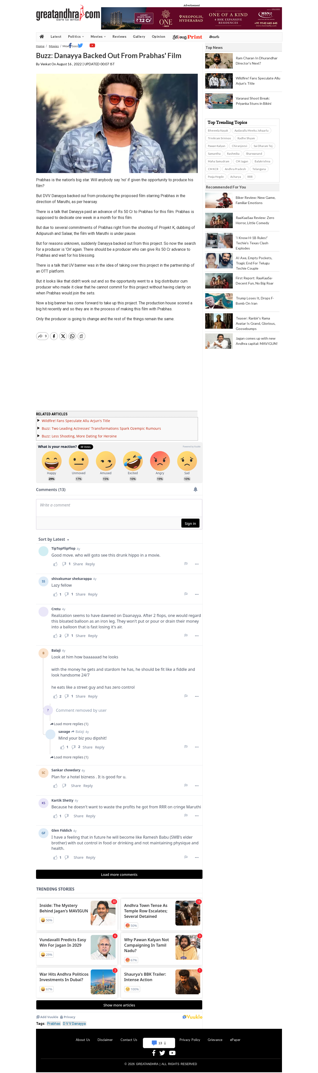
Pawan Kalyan (216, 145)
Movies (98, 37)
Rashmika (233, 153)
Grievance (215, 1037)
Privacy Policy (190, 1037)
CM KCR (213, 169)
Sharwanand (254, 153)
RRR (250, 176)
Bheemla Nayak (218, 130)
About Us (83, 1037)
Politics (76, 37)
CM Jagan (242, 161)
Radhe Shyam (246, 138)
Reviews (120, 36)
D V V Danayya (74, 1021)
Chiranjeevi (239, 145)
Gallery (139, 36)
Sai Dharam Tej (263, 145)
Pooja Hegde (216, 176)
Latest (56, 36)
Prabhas (53, 1021)
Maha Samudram (218, 161)
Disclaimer (105, 1037)
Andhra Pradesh (235, 169)
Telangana (259, 169)
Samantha (214, 153)
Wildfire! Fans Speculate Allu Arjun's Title (76, 417)
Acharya (235, 176)
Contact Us (128, 1037)
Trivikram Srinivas (219, 138)
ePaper (235, 1037)
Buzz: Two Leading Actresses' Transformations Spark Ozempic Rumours (101, 425)
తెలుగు (214, 37)
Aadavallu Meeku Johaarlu (252, 130)
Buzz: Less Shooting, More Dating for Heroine (79, 433)
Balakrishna (262, 161)
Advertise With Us (158, 1037)
